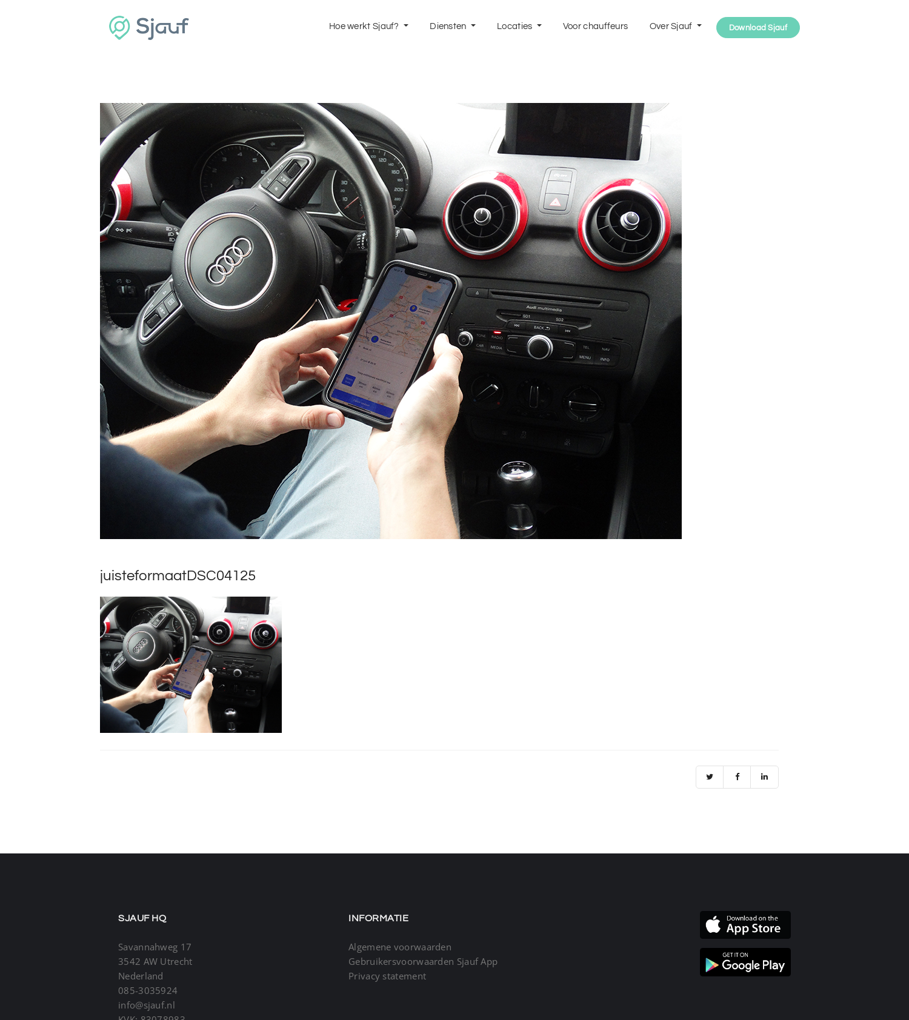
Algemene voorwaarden (399, 947)
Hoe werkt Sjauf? (365, 26)
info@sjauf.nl (146, 1005)
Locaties (515, 26)
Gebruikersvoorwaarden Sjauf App (423, 961)
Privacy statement (387, 976)
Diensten (449, 26)
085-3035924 (148, 990)
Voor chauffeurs (595, 26)
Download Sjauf (758, 28)
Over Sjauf (672, 26)
